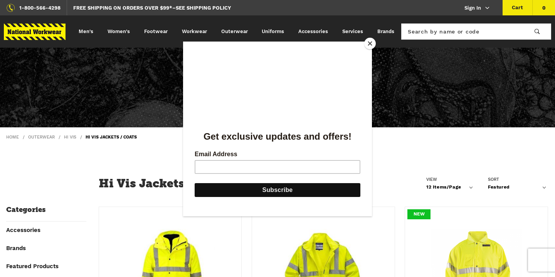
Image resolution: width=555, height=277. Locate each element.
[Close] (370, 43)
